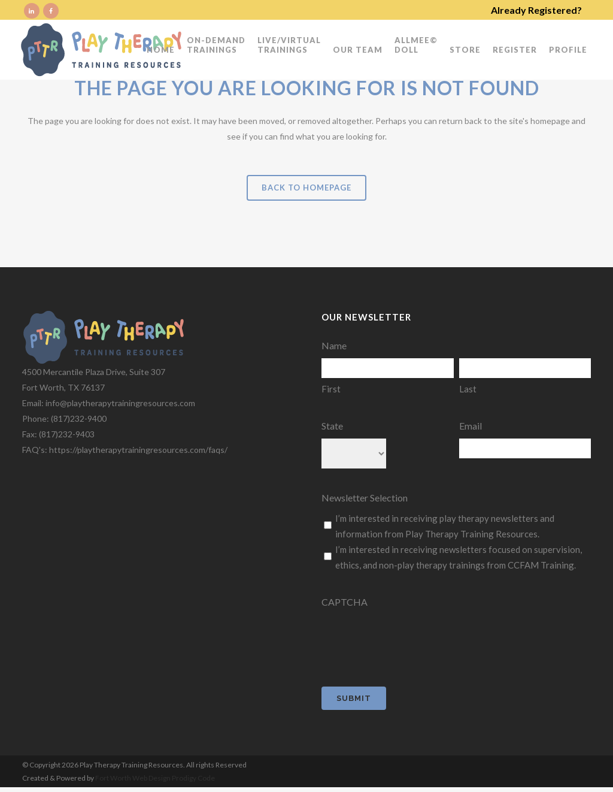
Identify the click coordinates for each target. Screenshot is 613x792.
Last (468, 388)
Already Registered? (536, 10)
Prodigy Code (193, 777)
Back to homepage (306, 187)
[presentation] (412, 638)
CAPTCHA (344, 601)
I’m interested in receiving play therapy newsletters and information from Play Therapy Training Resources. (444, 526)
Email (470, 425)
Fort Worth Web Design (133, 777)
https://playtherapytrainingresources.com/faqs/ (138, 450)
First (331, 388)
